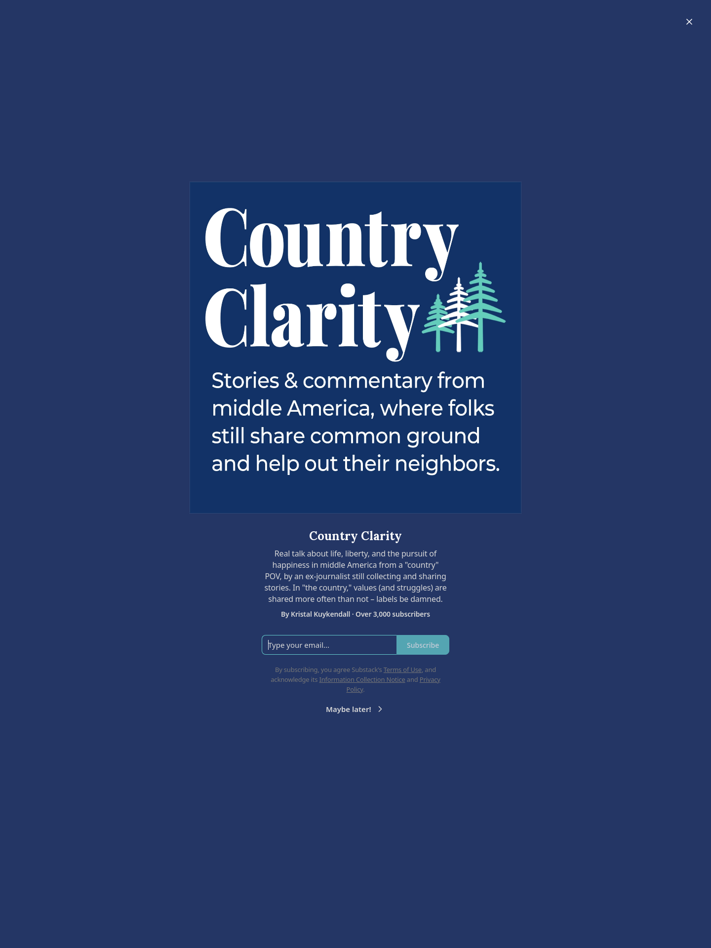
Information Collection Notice (362, 679)
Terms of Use (403, 669)
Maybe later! (355, 709)
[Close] (689, 22)
